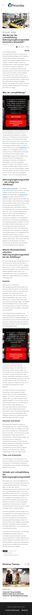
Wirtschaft (6, 32)
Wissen (13, 32)
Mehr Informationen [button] (16, 113)
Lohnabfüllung (23, 147)
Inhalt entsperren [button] (16, 116)
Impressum (25, 610)
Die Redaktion (5, 44)
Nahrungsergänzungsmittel (10, 188)
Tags (5, 551)
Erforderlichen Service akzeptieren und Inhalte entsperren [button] (16, 123)
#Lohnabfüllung (8, 553)
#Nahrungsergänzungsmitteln (11, 555)
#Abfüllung (13, 551)
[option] (16, 583)
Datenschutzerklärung (12, 610)
